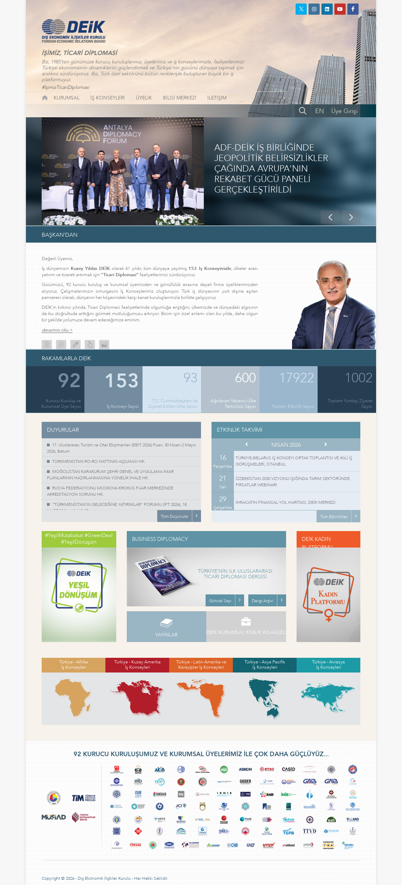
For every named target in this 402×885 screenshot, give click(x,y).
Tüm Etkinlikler (334, 517)
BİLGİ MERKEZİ (179, 98)
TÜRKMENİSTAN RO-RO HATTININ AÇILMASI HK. (98, 461)
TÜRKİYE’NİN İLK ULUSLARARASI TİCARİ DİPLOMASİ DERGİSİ (235, 574)
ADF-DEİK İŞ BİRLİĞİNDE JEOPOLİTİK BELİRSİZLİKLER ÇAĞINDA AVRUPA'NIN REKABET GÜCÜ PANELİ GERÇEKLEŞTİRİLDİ (271, 169)
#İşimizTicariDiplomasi (65, 87)
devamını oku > (57, 330)
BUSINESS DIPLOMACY (160, 539)
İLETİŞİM (217, 98)
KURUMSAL (66, 98)
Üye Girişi (344, 111)
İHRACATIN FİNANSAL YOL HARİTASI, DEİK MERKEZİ (285, 502)
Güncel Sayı (220, 601)
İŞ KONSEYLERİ (107, 98)
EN (319, 111)
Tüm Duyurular (174, 516)
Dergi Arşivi (262, 601)
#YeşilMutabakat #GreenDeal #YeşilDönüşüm (79, 539)
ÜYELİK (144, 98)
